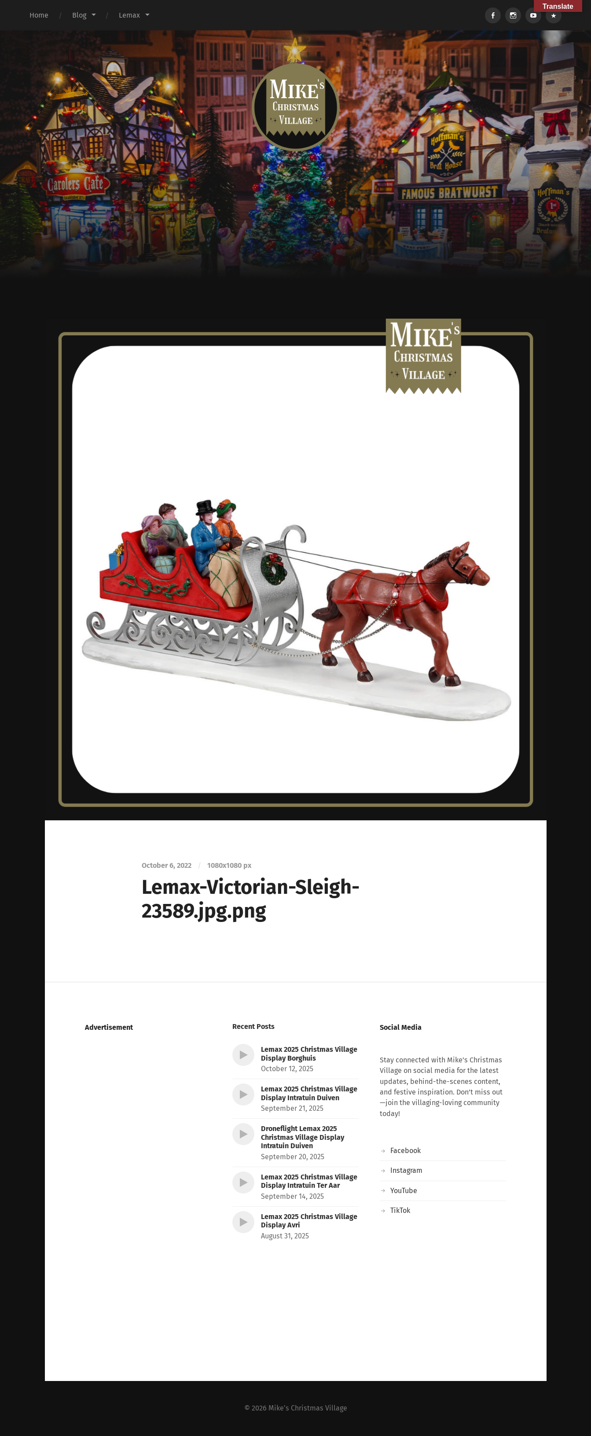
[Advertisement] (296, 252)
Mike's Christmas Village (307, 1408)
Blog (79, 15)
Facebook (405, 1150)
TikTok (400, 1210)
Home (38, 15)
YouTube (403, 1190)
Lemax (129, 15)
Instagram (406, 1170)
